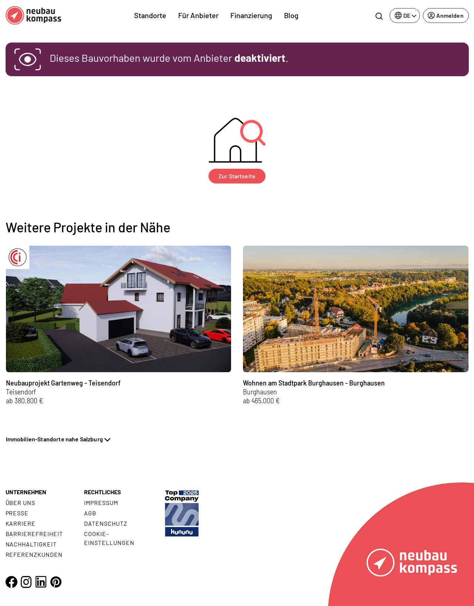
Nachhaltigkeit (31, 544)
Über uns (21, 502)
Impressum (101, 502)
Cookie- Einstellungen (109, 538)
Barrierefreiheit (34, 533)
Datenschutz (105, 523)
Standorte (150, 15)
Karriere (21, 523)
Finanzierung (251, 15)
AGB (90, 512)
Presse (17, 512)
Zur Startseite (237, 175)
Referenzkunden (34, 554)
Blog (291, 15)
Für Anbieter (198, 15)
